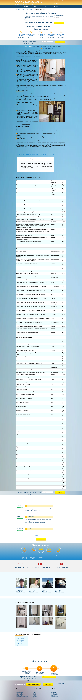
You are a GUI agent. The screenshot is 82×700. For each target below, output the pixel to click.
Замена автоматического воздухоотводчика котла (27, 486)
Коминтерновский (21, 638)
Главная (26, 6)
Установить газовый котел (22, 450)
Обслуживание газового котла (23, 454)
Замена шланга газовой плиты (23, 414)
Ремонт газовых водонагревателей (24, 443)
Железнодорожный (21, 637)
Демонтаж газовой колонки (22, 427)
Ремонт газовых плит (61, 35)
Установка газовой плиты (22, 410)
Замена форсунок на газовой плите (24, 418)
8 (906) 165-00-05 (59, 683)
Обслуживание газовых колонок (23, 434)
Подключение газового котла (22, 446)
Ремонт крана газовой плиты (22, 402)
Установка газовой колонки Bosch (24, 466)
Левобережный (20, 640)
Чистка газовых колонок (41, 35)
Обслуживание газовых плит (51, 35)
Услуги (36, 6)
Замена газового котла (21, 458)
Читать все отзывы (41, 539)
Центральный (20, 645)
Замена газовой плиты (21, 406)
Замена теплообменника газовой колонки (25, 470)
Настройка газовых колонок (22, 431)
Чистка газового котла (21, 462)
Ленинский (19, 641)
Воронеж (57, 2)
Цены (46, 6)
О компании (56, 6)
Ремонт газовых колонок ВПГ (23, 439)
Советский (19, 643)
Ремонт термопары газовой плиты (24, 398)
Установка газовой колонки (30, 35)
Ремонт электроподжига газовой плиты (25, 394)
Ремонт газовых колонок (21, 35)
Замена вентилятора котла (22, 482)
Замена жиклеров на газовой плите (24, 422)
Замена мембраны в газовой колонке (24, 474)
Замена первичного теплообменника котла (26, 478)
